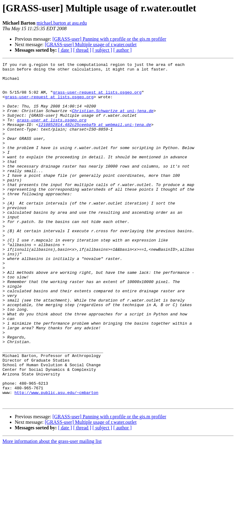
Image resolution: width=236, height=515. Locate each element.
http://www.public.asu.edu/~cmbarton (56, 459)
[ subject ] (102, 50)
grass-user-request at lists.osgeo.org (97, 98)
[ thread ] (82, 50)
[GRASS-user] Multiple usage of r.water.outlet (91, 44)
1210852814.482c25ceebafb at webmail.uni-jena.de (94, 137)
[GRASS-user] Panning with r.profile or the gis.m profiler (109, 39)
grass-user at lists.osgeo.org (51, 132)
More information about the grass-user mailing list (52, 509)
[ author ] (122, 50)
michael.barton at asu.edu (62, 23)
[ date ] (65, 50)
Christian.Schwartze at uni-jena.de (112, 121)
